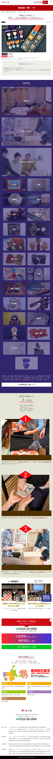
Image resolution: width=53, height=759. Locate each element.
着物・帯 (16, 731)
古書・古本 (38, 729)
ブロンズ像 (17, 727)
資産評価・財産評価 (37, 731)
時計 (10, 731)
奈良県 (36, 686)
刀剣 (40, 727)
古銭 (25, 729)
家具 (12, 731)
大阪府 (28, 686)
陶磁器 (25, 731)
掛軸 (29, 731)
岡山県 (32, 694)
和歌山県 (41, 686)
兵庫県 (48, 686)
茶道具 (22, 731)
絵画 (31, 731)
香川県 (3, 701)
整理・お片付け (45, 731)
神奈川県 (7, 686)
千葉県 (15, 686)
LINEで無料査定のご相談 (26, 647)
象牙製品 (44, 727)
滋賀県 (28, 688)
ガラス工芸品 (12, 727)
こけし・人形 (45, 729)
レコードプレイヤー (13, 729)
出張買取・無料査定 (26, 638)
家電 (49, 736)
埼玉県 (11, 686)
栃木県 (3, 688)
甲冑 (38, 727)
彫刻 (49, 729)
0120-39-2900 (26, 628)
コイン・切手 (29, 729)
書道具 (34, 727)
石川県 (14, 694)
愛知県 (3, 694)
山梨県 (18, 694)
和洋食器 (23, 727)
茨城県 (19, 686)
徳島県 (6, 701)
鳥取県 (28, 694)
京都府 (32, 686)
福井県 (10, 694)
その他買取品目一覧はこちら (26, 384)
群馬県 (23, 686)
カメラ (34, 729)
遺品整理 (11, 733)
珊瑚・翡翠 (27, 727)
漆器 (19, 731)
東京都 (3, 686)
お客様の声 (4, 749)
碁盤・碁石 (20, 729)
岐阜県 (6, 694)
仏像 (32, 727)
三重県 (44, 686)
